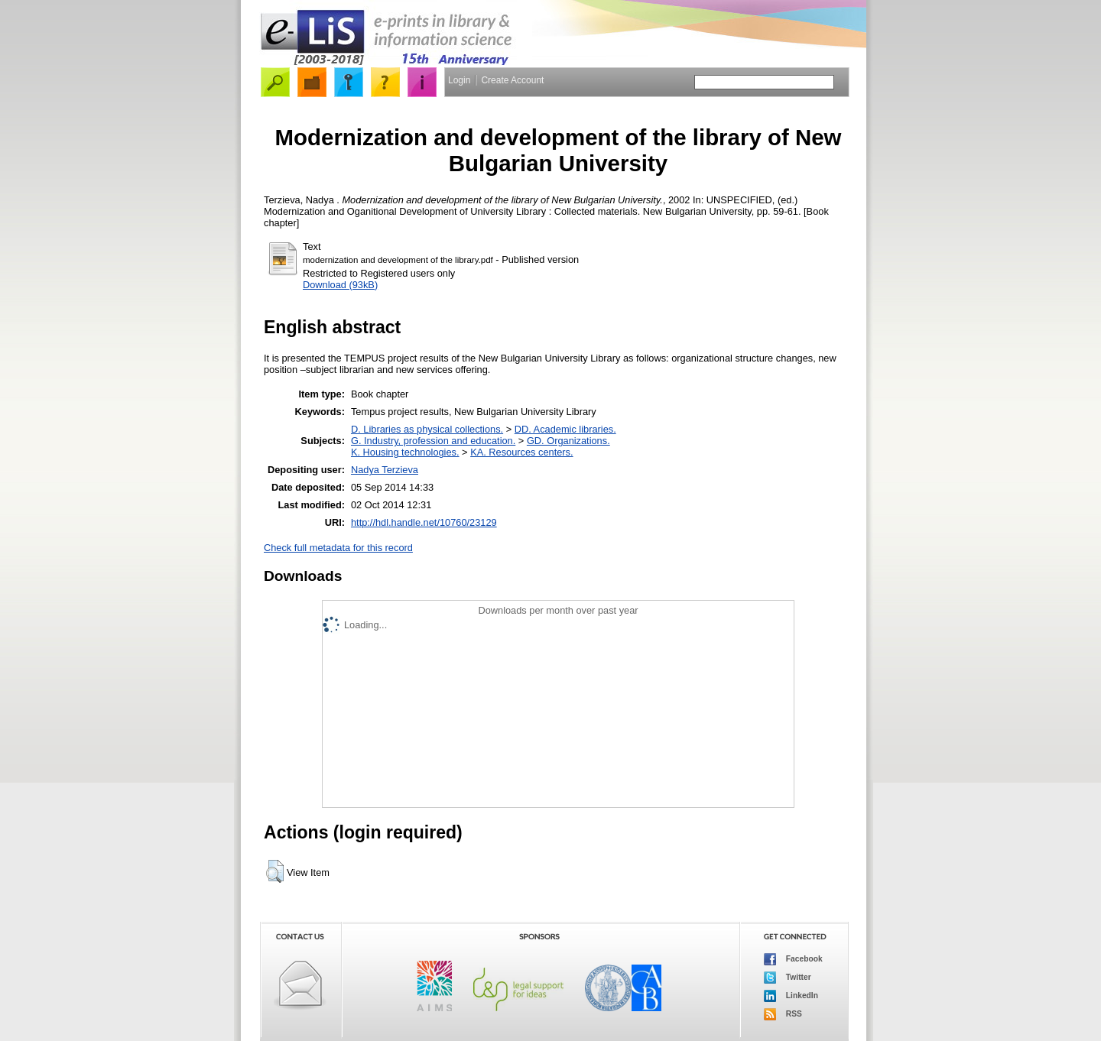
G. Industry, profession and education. (433, 440)
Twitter (787, 977)
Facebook (793, 959)
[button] (275, 871)
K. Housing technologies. (405, 452)
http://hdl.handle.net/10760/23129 (424, 522)
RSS (783, 1014)
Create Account (512, 80)
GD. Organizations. (568, 440)
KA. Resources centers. (521, 452)
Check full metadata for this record (338, 547)
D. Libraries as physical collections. (427, 429)
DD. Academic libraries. (565, 429)
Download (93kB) (340, 284)
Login (459, 80)
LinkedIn (791, 996)
